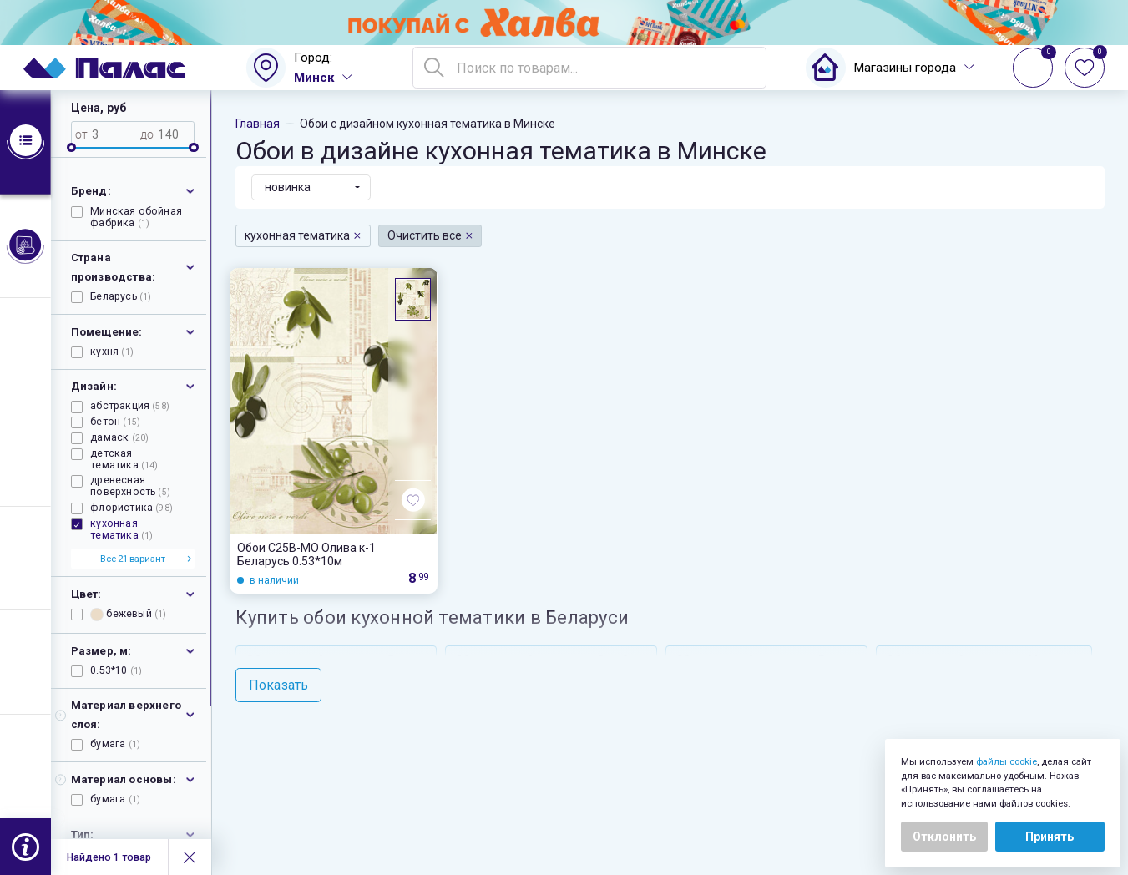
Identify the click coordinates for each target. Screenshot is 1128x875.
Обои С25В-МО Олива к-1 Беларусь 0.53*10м (306, 554)
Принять (1049, 836)
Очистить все (430, 235)
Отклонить (944, 836)
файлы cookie (1006, 761)
